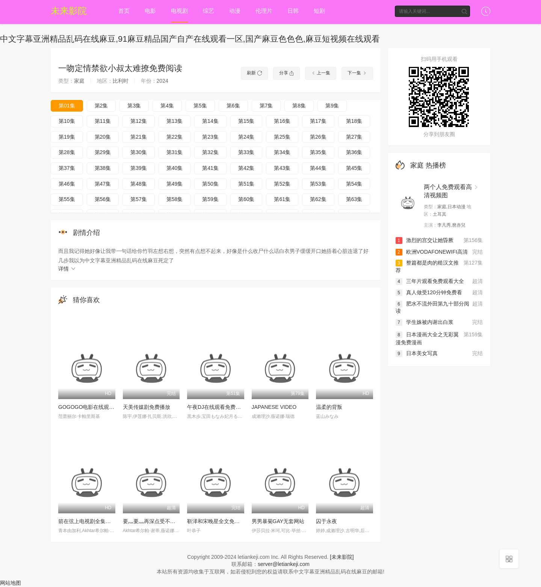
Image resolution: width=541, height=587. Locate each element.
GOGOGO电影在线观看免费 (91, 407)
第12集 (138, 121)
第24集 (246, 137)
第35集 (318, 152)
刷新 (254, 73)
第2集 (101, 106)
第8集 (299, 106)
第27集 (354, 137)
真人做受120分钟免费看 (429, 292)
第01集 (67, 106)
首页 (124, 11)
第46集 (67, 184)
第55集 (67, 199)
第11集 (103, 121)
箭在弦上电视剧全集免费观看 (92, 521)
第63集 (354, 199)
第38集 (103, 168)
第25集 (282, 137)
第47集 (103, 184)
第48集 (138, 184)
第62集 (318, 199)
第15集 (246, 121)
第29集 (103, 152)
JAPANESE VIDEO (274, 407)
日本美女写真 (417, 354)
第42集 (246, 168)
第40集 (174, 168)
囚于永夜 (326, 521)
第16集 (282, 121)
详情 (67, 269)
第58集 (174, 199)
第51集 (246, 184)
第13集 (174, 121)
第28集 (67, 152)
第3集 (134, 106)
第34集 (282, 152)
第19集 (67, 137)
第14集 (210, 121)
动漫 (234, 11)
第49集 (174, 184)
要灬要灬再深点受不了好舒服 (157, 521)
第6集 (233, 106)
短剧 (319, 11)
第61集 (282, 199)
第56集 (103, 199)
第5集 (200, 106)
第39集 (138, 168)
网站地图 (10, 583)
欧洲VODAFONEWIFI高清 (432, 252)
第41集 (210, 168)
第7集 (266, 106)
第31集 (174, 152)
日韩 (293, 11)
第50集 (210, 184)
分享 (286, 73)
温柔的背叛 (329, 407)
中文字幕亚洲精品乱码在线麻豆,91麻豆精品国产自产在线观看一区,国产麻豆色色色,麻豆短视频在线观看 (190, 39)
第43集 (282, 168)
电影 (150, 11)
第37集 (67, 168)
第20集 (103, 137)
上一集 (320, 73)
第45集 (354, 168)
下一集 (357, 73)
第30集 (138, 152)
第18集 (354, 121)
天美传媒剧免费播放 (146, 407)
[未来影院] (342, 557)
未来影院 (69, 11)
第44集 (318, 168)
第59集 (210, 199)
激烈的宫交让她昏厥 (424, 241)
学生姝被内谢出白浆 (424, 322)
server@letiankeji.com (284, 564)
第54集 (354, 184)
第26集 (318, 137)
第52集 (282, 184)
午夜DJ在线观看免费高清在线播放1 (228, 407)
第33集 (246, 152)
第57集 (138, 199)
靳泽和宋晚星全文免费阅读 (218, 521)
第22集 (174, 137)
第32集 (210, 152)
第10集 (67, 121)
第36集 (354, 152)
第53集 (318, 184)
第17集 (318, 121)
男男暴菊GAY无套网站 (278, 521)
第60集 (246, 199)
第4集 (167, 106)
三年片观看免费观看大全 (430, 281)
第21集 (138, 137)
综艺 (208, 11)
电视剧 (179, 11)
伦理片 (263, 11)
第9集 (332, 106)
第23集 (210, 137)
